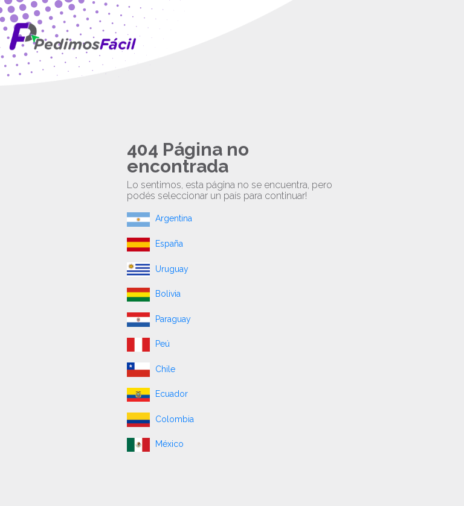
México (155, 444)
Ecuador (157, 394)
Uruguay (157, 269)
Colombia (160, 419)
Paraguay (159, 319)
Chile (151, 369)
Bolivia (154, 294)
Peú (148, 344)
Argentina (159, 218)
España (155, 243)
